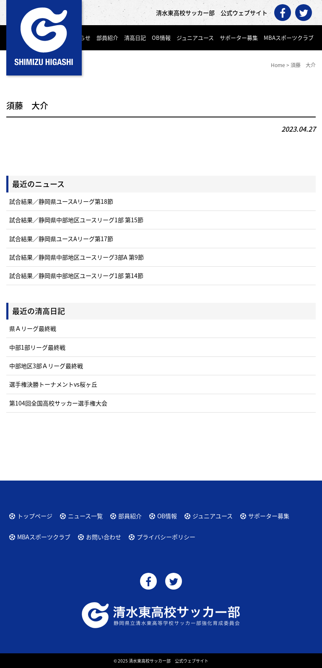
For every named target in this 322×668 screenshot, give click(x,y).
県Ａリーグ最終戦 (32, 328)
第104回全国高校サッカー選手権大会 (58, 403)
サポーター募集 (239, 38)
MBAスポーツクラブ (289, 38)
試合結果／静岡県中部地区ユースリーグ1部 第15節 (76, 220)
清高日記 (135, 38)
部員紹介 (107, 38)
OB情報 (161, 38)
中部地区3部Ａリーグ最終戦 (46, 365)
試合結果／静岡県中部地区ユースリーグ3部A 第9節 (76, 257)
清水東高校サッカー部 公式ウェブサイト (168, 661)
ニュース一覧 (85, 516)
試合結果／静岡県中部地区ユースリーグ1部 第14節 (76, 275)
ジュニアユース (195, 38)
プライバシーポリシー (166, 537)
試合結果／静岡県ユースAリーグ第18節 (61, 201)
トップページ (34, 516)
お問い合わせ (103, 537)
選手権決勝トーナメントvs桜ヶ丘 (53, 384)
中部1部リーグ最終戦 (37, 347)
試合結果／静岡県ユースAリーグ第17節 (61, 238)
